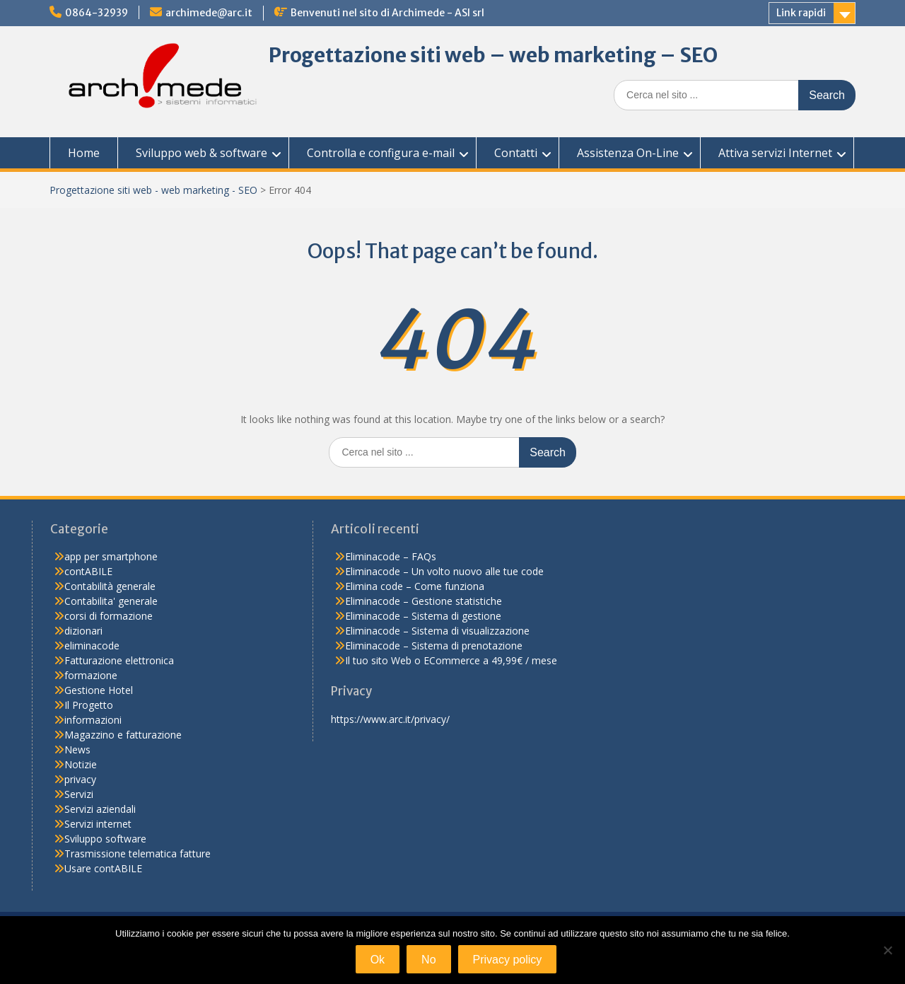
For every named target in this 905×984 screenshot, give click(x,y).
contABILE (88, 571)
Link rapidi (801, 12)
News (77, 749)
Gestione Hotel (98, 690)
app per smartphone (111, 556)
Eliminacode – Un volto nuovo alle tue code (444, 571)
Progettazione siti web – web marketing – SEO (493, 55)
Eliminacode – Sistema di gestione (423, 616)
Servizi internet (98, 823)
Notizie (80, 764)
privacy (80, 779)
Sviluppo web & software (201, 153)
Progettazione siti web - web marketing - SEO (153, 190)
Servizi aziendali (100, 809)
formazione (90, 675)
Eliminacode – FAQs (390, 556)
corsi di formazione (108, 616)
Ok (377, 960)
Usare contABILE (103, 868)
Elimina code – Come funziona (414, 586)
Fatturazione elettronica (119, 660)
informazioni (93, 720)
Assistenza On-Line (628, 153)
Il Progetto (88, 705)
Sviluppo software (105, 838)
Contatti (515, 153)
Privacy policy (507, 960)
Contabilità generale (110, 586)
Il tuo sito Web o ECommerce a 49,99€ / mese (451, 660)
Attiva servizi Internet (775, 153)
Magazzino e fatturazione (123, 734)
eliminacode (91, 645)
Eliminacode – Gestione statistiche (423, 601)
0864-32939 (96, 12)
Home (84, 153)
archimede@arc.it (208, 12)
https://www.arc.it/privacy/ (390, 719)
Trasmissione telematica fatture (137, 853)
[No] (887, 950)
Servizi (78, 794)
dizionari (83, 630)
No (428, 960)
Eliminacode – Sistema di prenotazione (433, 645)
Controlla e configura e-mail (381, 153)
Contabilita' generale (111, 601)
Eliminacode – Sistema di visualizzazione (437, 630)
